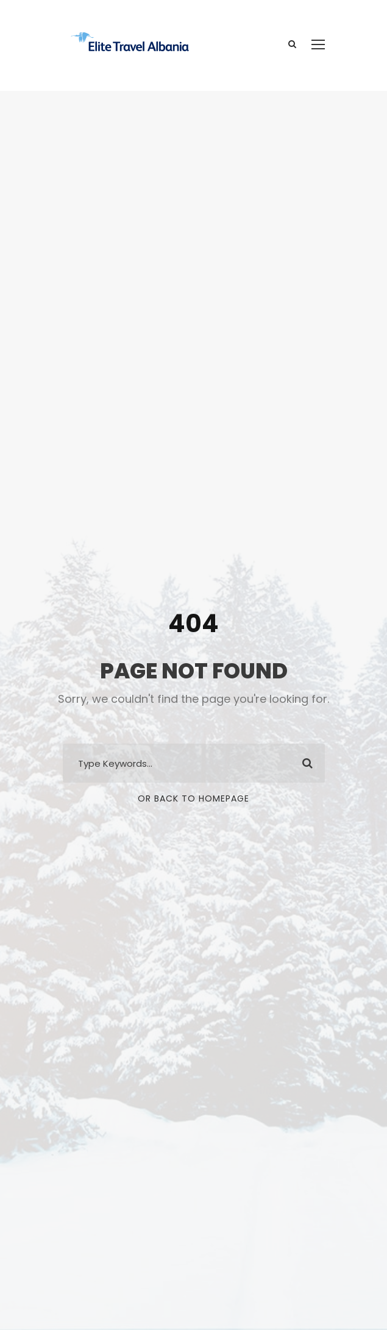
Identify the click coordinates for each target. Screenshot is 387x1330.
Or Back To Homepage (193, 798)
